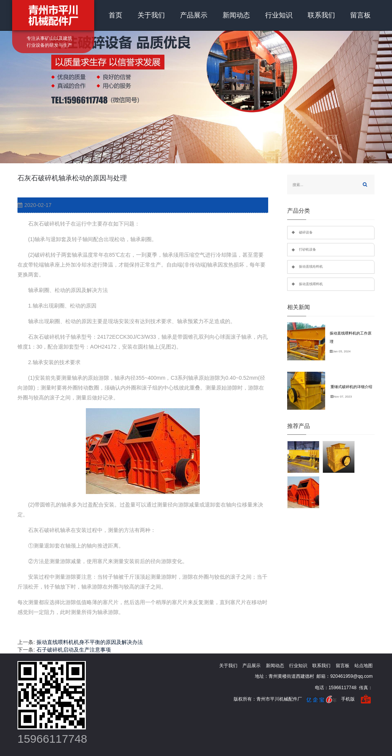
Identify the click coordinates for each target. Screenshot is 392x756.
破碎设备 (306, 232)
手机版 (348, 699)
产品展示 (193, 15)
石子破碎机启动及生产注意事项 (73, 650)
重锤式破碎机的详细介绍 (351, 387)
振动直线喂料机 (311, 284)
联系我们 (321, 15)
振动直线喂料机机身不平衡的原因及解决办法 (89, 642)
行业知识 (278, 15)
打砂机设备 (307, 249)
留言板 (360, 15)
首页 (115, 15)
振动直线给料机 (311, 266)
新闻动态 (236, 15)
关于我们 (151, 15)
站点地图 (363, 665)
